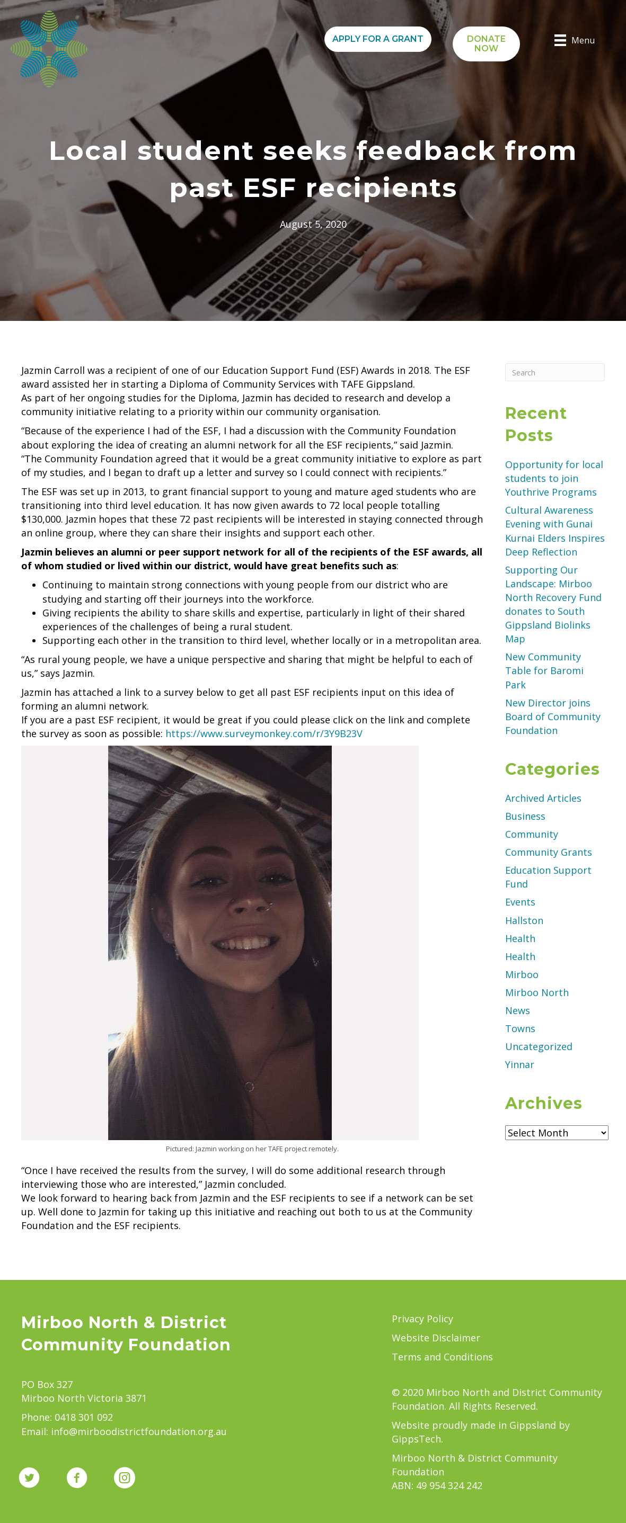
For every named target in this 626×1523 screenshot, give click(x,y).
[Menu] (574, 40)
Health (520, 938)
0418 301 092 (84, 1417)
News (517, 1010)
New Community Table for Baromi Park (544, 670)
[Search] (555, 372)
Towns (520, 1028)
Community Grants (548, 852)
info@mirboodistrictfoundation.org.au (139, 1431)
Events (520, 901)
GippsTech (416, 1438)
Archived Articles (543, 798)
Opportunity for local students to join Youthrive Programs (554, 478)
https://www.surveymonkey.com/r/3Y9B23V (263, 733)
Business (525, 816)
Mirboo (522, 974)
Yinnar (519, 1064)
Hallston (524, 920)
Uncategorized (538, 1046)
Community (531, 834)
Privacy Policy (422, 1318)
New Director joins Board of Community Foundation (553, 716)
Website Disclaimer (436, 1337)
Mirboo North (537, 992)
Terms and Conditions (442, 1356)
